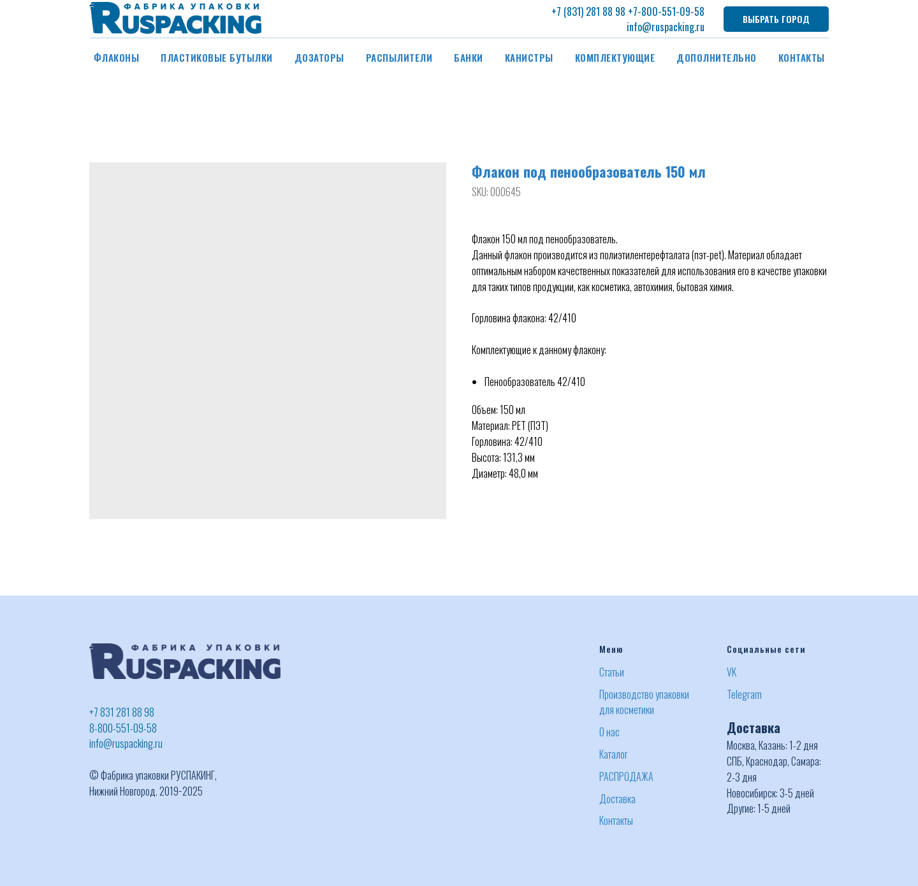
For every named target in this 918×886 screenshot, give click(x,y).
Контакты (801, 57)
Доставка (617, 798)
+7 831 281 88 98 (121, 712)
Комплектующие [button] (615, 57)
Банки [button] (468, 57)
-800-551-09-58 (671, 11)
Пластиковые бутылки (217, 57)
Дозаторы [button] (319, 57)
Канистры (529, 57)
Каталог (613, 754)
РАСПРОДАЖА (626, 776)
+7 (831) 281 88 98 (588, 11)
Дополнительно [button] (716, 57)
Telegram (744, 694)
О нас (609, 732)
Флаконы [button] (117, 57)
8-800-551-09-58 (123, 728)
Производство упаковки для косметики (644, 702)
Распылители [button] (399, 57)
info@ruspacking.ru (665, 26)
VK (731, 672)
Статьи (611, 672)
